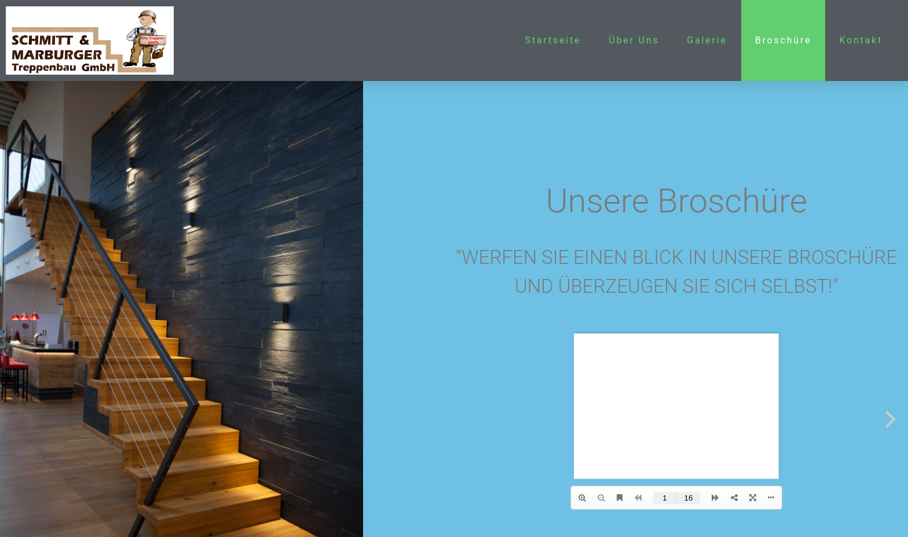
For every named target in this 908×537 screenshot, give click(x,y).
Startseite (553, 40)
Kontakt (861, 40)
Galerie (707, 40)
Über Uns (634, 40)
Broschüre (783, 40)
